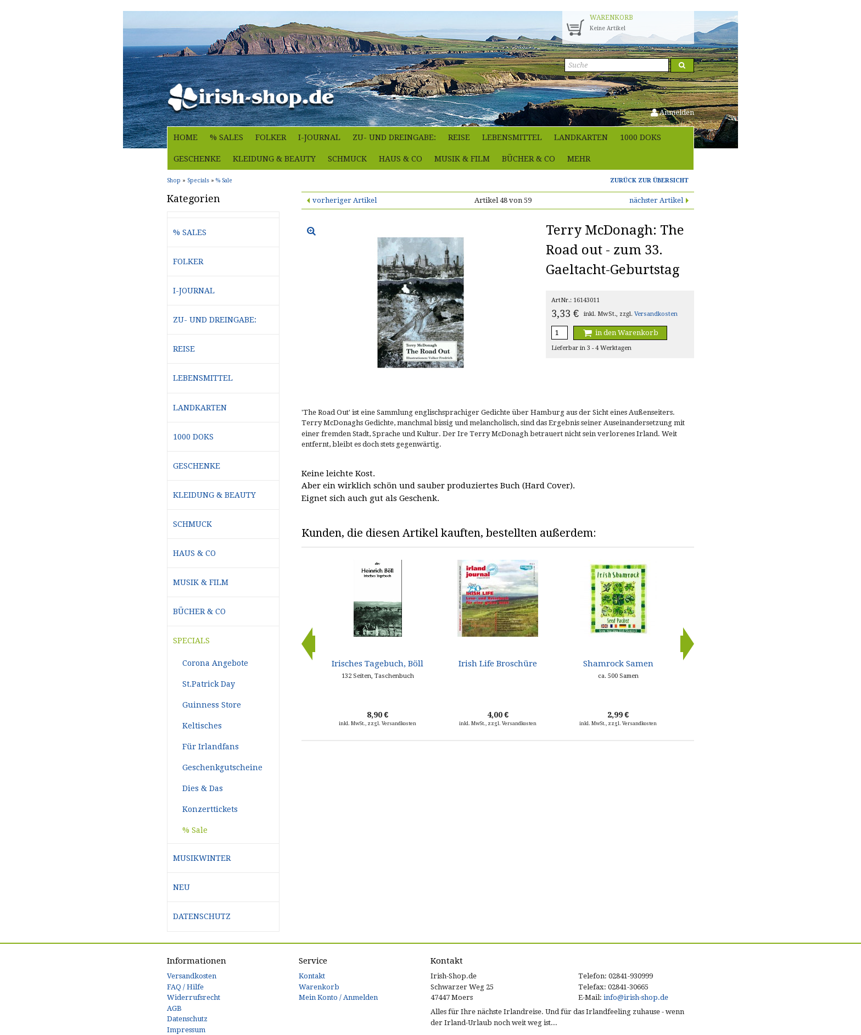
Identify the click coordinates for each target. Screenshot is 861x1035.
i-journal (319, 137)
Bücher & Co (528, 158)
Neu (181, 887)
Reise (459, 137)
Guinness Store (211, 704)
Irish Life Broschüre (498, 664)
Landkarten (581, 137)
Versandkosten (656, 314)
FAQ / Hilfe (185, 987)
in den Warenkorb (620, 333)
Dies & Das (202, 788)
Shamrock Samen (618, 664)
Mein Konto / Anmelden (338, 997)
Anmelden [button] (672, 112)
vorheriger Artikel (344, 200)
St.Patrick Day (208, 684)
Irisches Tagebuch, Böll (377, 664)
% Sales (226, 137)
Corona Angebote (215, 663)
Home (186, 137)
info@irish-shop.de (635, 997)
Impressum (186, 1030)
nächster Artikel (656, 200)
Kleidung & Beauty (274, 158)
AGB (174, 1008)
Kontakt (312, 976)
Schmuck (347, 158)
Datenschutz (202, 916)
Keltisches (202, 725)
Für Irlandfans (210, 746)
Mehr (578, 158)
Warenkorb (319, 987)
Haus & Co (400, 158)
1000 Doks (640, 137)
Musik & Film (462, 158)
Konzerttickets (210, 809)
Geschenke (197, 158)
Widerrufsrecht (193, 997)
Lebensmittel (512, 137)
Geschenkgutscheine (222, 767)
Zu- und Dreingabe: (394, 137)
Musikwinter (202, 858)
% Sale (195, 830)
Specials (191, 640)
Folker (270, 137)
